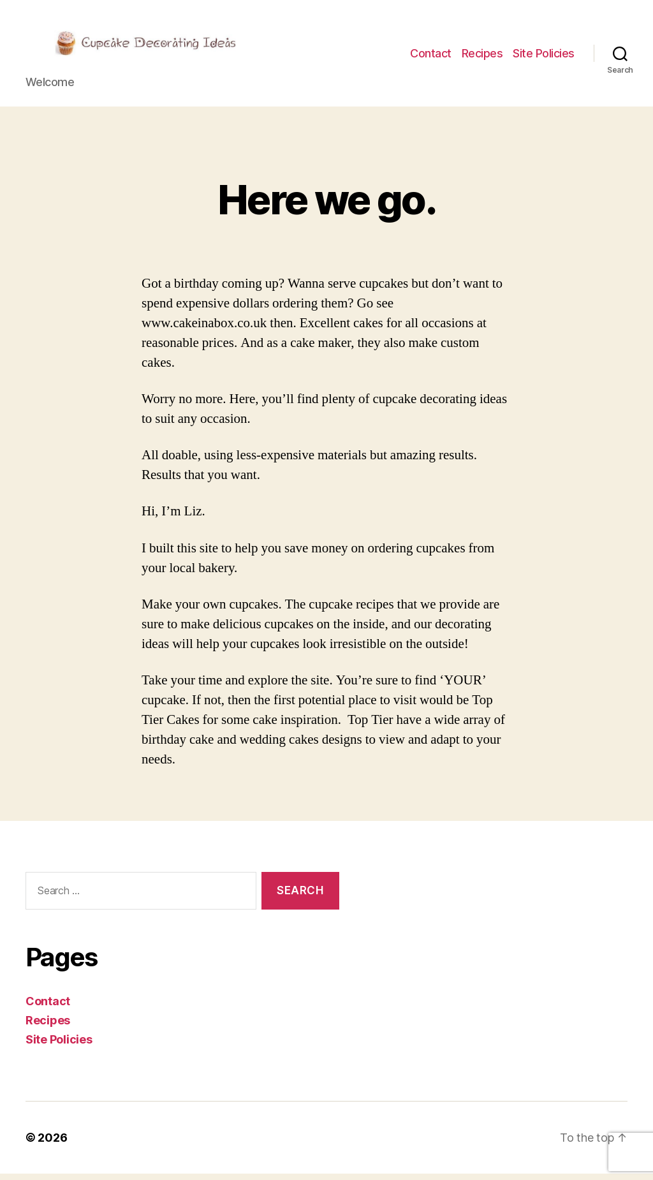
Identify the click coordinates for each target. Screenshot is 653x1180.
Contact (430, 56)
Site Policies (544, 56)
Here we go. (326, 205)
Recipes (482, 56)
